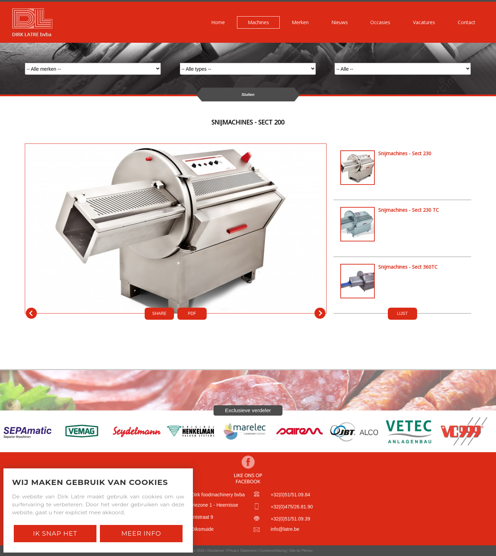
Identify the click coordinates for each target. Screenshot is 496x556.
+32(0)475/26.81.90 (292, 506)
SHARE (159, 313)
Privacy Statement (242, 550)
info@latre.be (285, 529)
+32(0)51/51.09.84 (290, 494)
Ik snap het (55, 533)
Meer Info (141, 533)
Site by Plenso (300, 550)
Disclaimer (215, 550)
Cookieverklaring (272, 550)
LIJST (402, 313)
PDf (192, 313)
